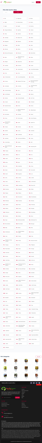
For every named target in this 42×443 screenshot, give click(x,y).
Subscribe (17, 397)
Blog (22, 397)
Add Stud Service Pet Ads (5, 404)
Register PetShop (4, 405)
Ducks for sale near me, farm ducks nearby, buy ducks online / (28, 424)
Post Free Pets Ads (4, 403)
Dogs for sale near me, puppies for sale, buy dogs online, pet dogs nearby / (12, 422)
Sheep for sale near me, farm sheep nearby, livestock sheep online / (27, 425)
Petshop (23, 393)
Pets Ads (23, 389)
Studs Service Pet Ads (25, 390)
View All (38, 356)
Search (18, 12)
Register (23, 396)
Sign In (38, 2)
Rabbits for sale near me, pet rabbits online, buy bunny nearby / (10, 424)
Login (22, 394)
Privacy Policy (24, 405)
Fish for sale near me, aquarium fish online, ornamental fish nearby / (30, 423)
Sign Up (33, 2)
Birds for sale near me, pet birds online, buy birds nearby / (12, 423)
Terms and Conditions (25, 407)
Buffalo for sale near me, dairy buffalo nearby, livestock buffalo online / (24, 426)
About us (23, 403)
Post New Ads (39, 384)
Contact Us (23, 404)
